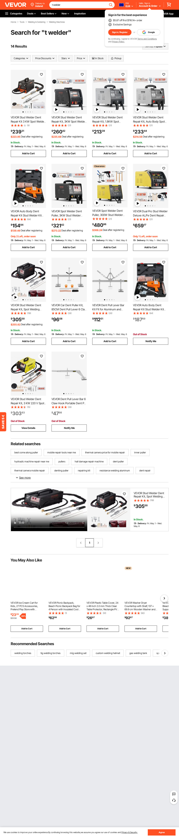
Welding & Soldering (36, 22)
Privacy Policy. (118, 41)
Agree (162, 832)
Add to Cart (28, 153)
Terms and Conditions (147, 38)
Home (13, 22)
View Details (28, 427)
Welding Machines (57, 22)
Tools (22, 22)
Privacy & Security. (129, 832)
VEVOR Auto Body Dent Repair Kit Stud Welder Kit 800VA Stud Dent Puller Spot (28, 215)
